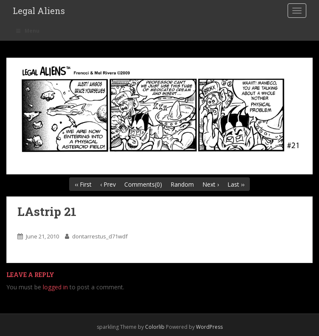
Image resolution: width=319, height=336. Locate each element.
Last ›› (235, 184)
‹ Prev (108, 184)
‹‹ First (83, 184)
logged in (55, 287)
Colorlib (155, 326)
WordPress (209, 326)
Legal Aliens (39, 10)
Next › (210, 184)
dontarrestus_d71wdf (100, 236)
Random (182, 184)
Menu (27, 30)
